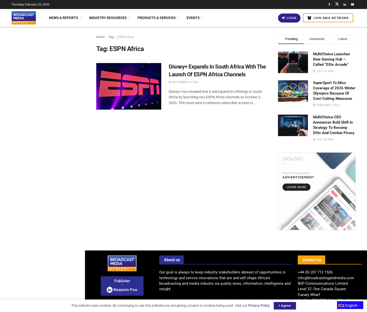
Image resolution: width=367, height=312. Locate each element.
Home (100, 37)
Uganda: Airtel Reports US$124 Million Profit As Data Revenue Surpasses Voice (50, 289)
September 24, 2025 (183, 82)
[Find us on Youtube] (352, 4)
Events (193, 18)
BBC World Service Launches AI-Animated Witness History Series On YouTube (51, 116)
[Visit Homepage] (23, 18)
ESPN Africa (126, 37)
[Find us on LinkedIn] (345, 4)
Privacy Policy (259, 305)
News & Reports (63, 18)
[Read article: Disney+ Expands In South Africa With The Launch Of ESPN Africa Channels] (128, 86)
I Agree (285, 305)
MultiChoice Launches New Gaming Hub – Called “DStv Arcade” (331, 59)
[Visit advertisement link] (42, 204)
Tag (111, 37)
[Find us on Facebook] (329, 4)
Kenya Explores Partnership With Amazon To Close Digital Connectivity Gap (51, 177)
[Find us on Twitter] (337, 4)
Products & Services (157, 18)
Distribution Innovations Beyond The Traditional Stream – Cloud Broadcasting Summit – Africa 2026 (40, 51)
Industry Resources (108, 18)
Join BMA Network (328, 18)
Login (289, 18)
